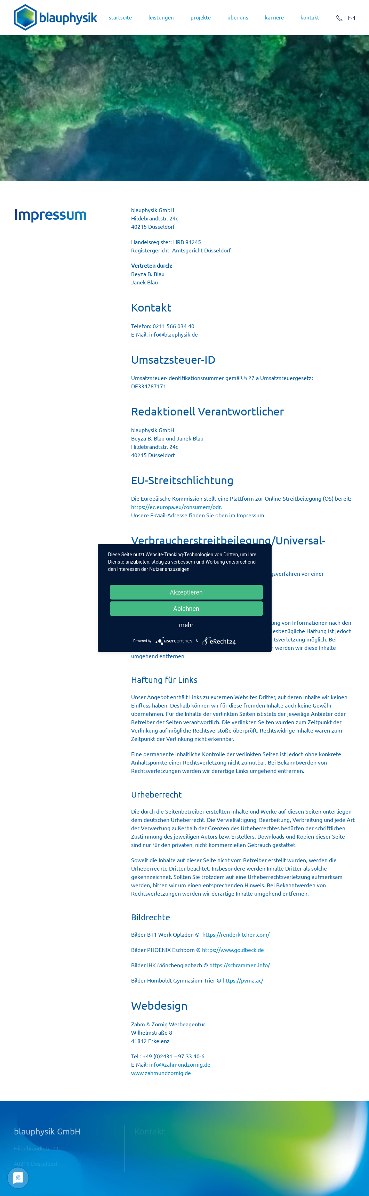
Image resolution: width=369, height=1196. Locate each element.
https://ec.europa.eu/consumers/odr (175, 506)
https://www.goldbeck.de (233, 949)
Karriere (274, 17)
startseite (120, 17)
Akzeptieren (186, 592)
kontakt (309, 17)
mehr (186, 625)
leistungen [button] (161, 17)
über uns (237, 17)
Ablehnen (186, 608)
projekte (201, 17)
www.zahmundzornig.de (161, 1072)
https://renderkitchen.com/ (236, 934)
